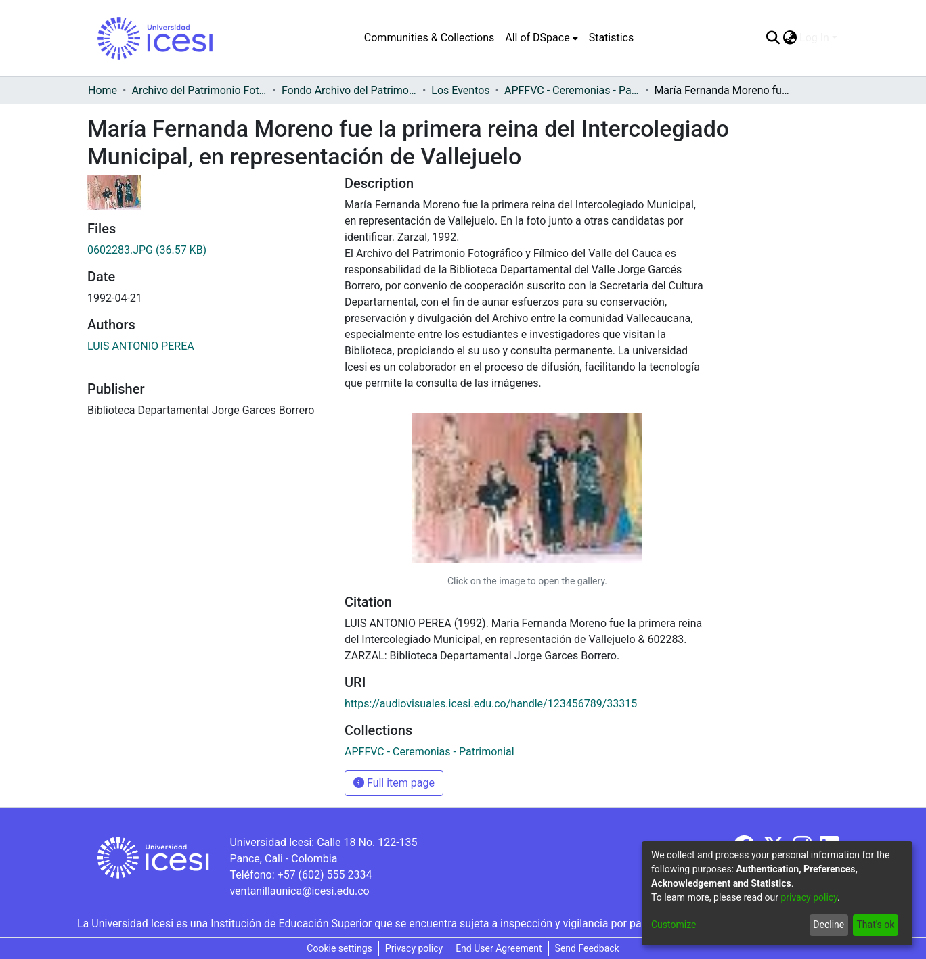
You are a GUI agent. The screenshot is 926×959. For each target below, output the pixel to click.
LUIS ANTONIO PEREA (140, 346)
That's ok (875, 924)
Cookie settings (339, 948)
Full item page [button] (394, 782)
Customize (673, 924)
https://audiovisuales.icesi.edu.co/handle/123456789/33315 (491, 703)
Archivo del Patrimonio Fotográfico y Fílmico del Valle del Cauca (199, 90)
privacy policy (808, 897)
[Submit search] (772, 38)
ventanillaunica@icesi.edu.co (299, 891)
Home (102, 90)
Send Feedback (587, 948)
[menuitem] (541, 37)
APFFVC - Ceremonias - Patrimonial (572, 90)
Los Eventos (460, 90)
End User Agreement (499, 948)
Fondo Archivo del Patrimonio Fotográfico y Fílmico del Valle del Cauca (349, 90)
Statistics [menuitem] (611, 37)
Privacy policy (414, 948)
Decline (828, 924)
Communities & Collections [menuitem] (429, 37)
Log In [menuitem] (814, 37)
